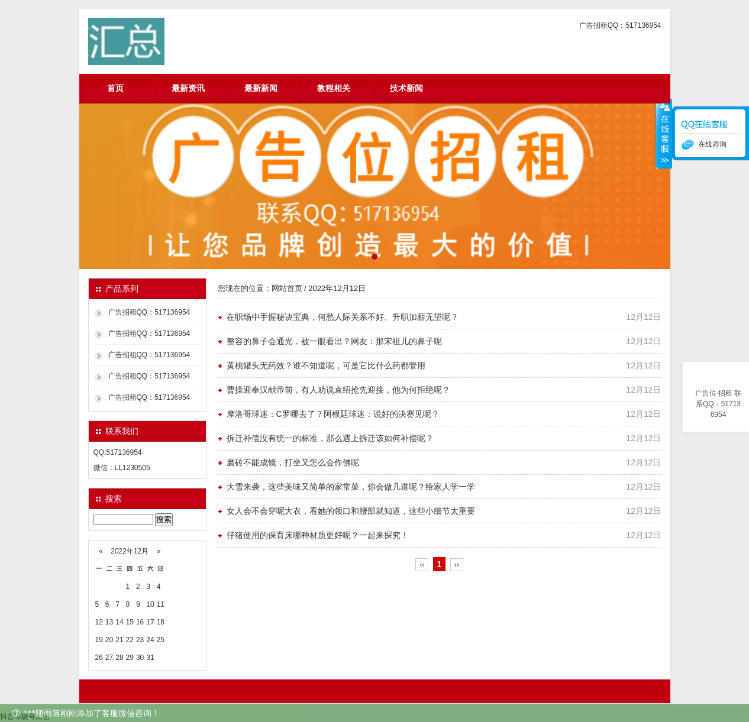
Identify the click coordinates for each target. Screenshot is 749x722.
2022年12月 (130, 551)
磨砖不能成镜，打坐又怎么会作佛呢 (293, 462)
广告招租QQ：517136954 (149, 312)
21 (119, 640)
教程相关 (333, 88)
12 (99, 622)
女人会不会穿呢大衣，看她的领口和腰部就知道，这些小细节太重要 (351, 511)
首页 (115, 88)
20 (109, 640)
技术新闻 (406, 88)
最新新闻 (260, 88)
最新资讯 (188, 88)
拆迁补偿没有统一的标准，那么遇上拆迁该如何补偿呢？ (330, 438)
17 (150, 622)
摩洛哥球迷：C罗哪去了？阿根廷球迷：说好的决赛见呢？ (333, 414)
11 (160, 604)
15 (130, 622)
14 (119, 622)
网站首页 (287, 288)
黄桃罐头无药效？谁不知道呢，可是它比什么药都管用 (326, 365)
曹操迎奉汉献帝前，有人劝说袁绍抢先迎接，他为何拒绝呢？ (338, 389)
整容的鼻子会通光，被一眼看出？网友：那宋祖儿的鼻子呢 (334, 341)
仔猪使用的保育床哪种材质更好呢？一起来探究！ (318, 535)
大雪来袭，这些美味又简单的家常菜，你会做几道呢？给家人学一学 (351, 486)
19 (99, 640)
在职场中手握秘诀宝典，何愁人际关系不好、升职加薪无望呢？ (343, 317)
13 (109, 622)
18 (160, 622)
